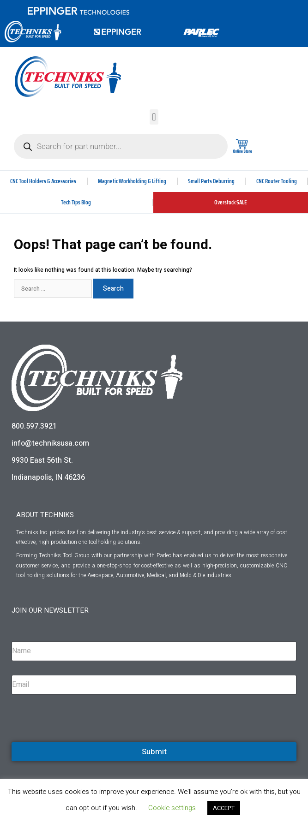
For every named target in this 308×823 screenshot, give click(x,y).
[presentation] (82, 740)
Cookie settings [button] (172, 808)
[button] (154, 117)
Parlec (164, 555)
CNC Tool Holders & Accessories (43, 181)
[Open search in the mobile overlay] (120, 146)
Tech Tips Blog (76, 202)
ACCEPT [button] (224, 808)
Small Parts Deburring (211, 181)
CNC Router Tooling (276, 181)
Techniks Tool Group (64, 555)
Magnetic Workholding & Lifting (132, 181)
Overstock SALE (230, 202)
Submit (154, 751)
